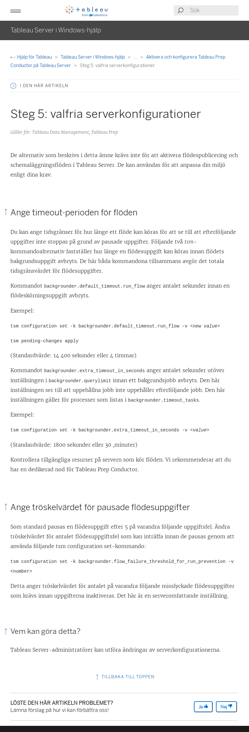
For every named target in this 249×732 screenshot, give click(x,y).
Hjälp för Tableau (31, 57)
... (136, 57)
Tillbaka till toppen (124, 676)
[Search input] (214, 10)
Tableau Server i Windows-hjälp (93, 57)
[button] (15, 10)
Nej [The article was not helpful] (226, 706)
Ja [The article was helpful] (203, 706)
